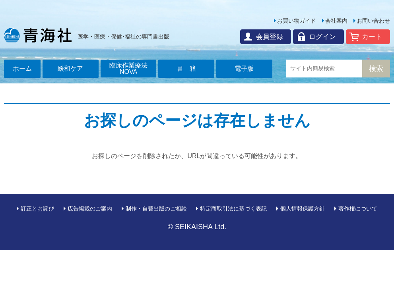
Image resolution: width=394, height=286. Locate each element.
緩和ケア (70, 68)
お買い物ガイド (296, 20)
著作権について (357, 208)
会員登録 (269, 37)
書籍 (189, 68)
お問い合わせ (373, 20)
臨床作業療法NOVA (128, 68)
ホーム (22, 68)
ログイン (322, 37)
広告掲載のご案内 (90, 208)
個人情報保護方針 (302, 208)
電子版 (244, 68)
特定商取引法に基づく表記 (233, 208)
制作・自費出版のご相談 (156, 208)
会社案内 (336, 20)
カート (372, 37)
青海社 (38, 35)
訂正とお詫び (37, 208)
